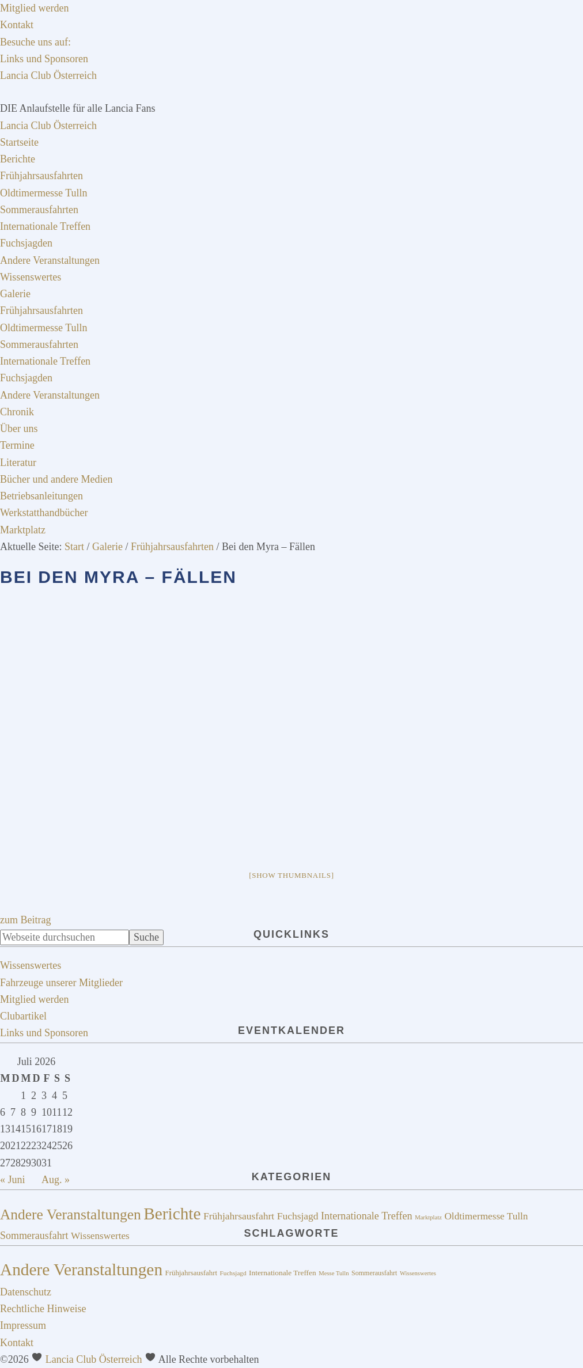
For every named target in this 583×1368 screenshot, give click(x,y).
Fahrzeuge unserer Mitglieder (61, 982)
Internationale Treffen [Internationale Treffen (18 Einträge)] (282, 1272)
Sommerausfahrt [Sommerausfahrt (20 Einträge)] (34, 1235)
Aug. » (55, 1179)
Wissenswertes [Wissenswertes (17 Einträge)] (100, 1235)
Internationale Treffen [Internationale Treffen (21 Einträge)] (366, 1216)
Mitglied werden (34, 999)
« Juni (12, 1179)
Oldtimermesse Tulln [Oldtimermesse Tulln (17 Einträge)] (486, 1216)
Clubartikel (23, 1016)
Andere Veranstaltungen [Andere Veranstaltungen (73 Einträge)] (81, 1269)
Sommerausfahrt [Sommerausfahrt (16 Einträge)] (374, 1273)
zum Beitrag (25, 920)
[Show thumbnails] (291, 875)
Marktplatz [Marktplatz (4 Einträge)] (428, 1217)
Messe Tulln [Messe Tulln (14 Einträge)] (334, 1273)
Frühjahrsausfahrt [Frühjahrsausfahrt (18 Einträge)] (238, 1216)
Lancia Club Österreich (48, 75)
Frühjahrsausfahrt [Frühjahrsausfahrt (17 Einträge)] (191, 1273)
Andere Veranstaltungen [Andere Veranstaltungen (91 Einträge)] (70, 1214)
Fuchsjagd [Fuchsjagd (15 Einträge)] (233, 1273)
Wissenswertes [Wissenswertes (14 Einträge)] (418, 1273)
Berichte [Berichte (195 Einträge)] (171, 1213)
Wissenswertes (30, 965)
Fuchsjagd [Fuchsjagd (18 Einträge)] (298, 1216)
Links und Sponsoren (44, 1033)
